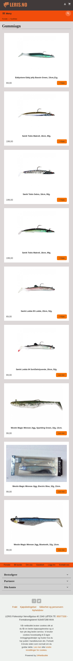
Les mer (38, 647)
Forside (5, 19)
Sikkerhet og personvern (51, 607)
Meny (7, 13)
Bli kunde (18, 565)
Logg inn (51, 565)
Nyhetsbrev (37, 610)
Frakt (14, 607)
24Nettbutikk (42, 655)
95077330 (61, 616)
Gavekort (40, 565)
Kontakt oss (64, 565)
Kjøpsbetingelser (28, 607)
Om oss (29, 565)
